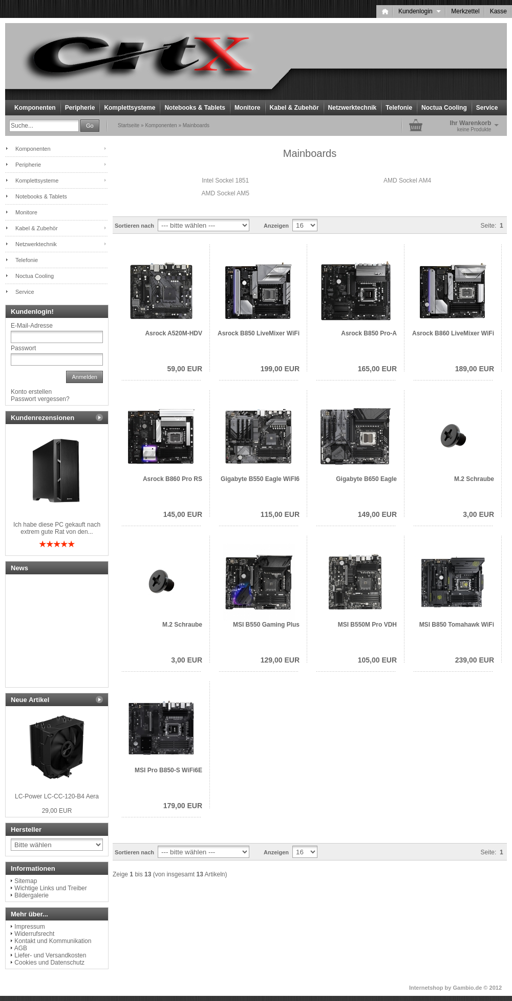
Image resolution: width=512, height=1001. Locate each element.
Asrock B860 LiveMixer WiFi (453, 333)
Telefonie (399, 107)
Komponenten (35, 107)
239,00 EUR (474, 660)
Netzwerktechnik (352, 107)
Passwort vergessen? (40, 399)
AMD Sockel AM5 (225, 193)
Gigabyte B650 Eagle (366, 479)
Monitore (247, 107)
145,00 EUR (182, 514)
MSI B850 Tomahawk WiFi (456, 624)
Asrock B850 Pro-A (369, 333)
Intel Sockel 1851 (225, 180)
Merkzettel (465, 11)
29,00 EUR (57, 810)
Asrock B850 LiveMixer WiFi (259, 333)
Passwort (23, 348)
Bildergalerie (31, 895)
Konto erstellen (31, 391)
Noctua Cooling (444, 107)
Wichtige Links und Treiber (50, 888)
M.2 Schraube (474, 479)
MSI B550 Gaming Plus (266, 624)
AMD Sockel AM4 (407, 180)
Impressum (29, 926)
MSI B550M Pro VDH (367, 624)
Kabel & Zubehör (294, 107)
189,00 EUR (474, 369)
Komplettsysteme (129, 107)
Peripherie (80, 107)
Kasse (498, 11)
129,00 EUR (280, 660)
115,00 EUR (280, 514)
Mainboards (196, 125)
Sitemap (25, 881)
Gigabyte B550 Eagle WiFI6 (260, 479)
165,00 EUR (377, 369)
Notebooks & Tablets (194, 107)
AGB (20, 948)
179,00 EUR (182, 806)
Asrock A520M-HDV (173, 333)
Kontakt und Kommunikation (52, 941)
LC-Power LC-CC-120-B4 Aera (57, 796)
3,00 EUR (478, 514)
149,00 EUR (377, 514)
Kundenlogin (419, 11)
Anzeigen (276, 226)
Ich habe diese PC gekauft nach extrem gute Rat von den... (56, 528)
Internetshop (426, 988)
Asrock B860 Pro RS (172, 479)
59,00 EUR (184, 369)
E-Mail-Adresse (32, 325)
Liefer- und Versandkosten (50, 955)
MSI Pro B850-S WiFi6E (168, 770)
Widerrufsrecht (34, 933)
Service (487, 107)
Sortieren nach (134, 226)
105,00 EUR (377, 660)
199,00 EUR (280, 369)
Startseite (128, 125)
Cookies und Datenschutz (49, 962)
